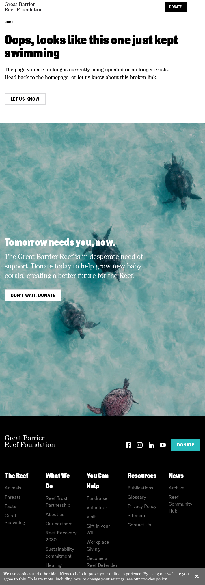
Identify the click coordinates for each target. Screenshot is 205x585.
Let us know (25, 99)
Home (9, 22)
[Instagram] (139, 446)
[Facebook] (128, 446)
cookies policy (154, 579)
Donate (175, 7)
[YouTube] (162, 446)
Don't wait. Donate (33, 295)
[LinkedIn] (151, 446)
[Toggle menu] (194, 7)
